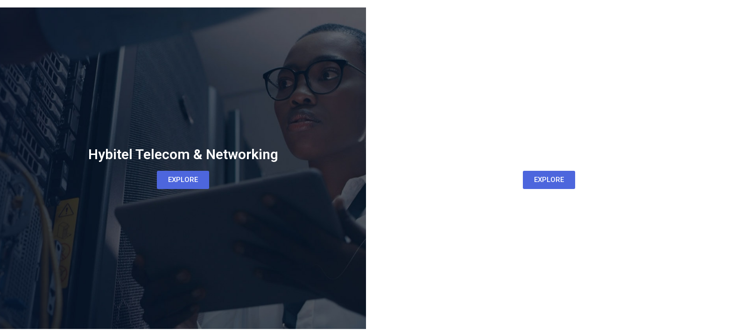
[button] (183, 180)
